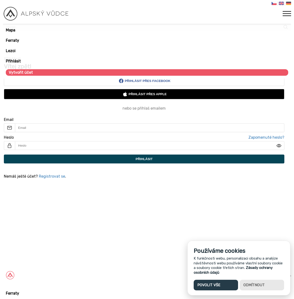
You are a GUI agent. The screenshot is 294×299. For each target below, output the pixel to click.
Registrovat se (52, 176)
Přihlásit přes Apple (145, 94)
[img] (278, 146)
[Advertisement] (144, 221)
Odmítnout (254, 285)
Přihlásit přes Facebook (145, 80)
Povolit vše (208, 285)
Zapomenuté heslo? (266, 137)
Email (9, 119)
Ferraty (12, 40)
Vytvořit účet (21, 72)
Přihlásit (13, 61)
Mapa (10, 30)
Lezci (10, 51)
